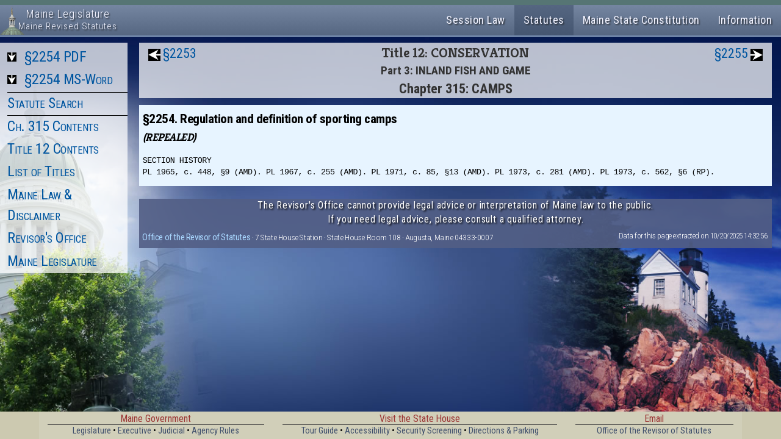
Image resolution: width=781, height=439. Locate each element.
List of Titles (40, 171)
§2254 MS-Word (68, 79)
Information (745, 19)
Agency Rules (215, 431)
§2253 (179, 53)
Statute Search (44, 103)
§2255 (731, 53)
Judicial (171, 431)
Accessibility (367, 431)
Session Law (475, 19)
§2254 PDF (55, 56)
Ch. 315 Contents (52, 126)
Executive (134, 431)
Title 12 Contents (53, 148)
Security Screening (429, 431)
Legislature (92, 431)
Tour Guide (319, 431)
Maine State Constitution (641, 19)
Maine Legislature (52, 260)
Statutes (544, 19)
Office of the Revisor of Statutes (196, 237)
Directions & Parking (504, 431)
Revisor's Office (46, 237)
